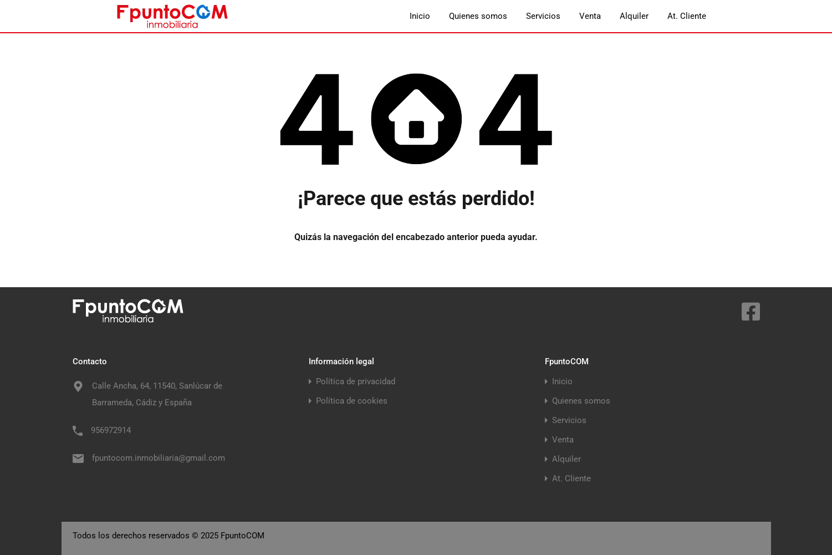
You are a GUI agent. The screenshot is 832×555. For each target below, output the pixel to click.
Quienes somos (478, 16)
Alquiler (634, 16)
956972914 (111, 430)
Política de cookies (351, 401)
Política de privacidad (355, 382)
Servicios (543, 16)
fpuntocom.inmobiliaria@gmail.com (158, 458)
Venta (590, 16)
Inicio (420, 16)
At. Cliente (686, 16)
